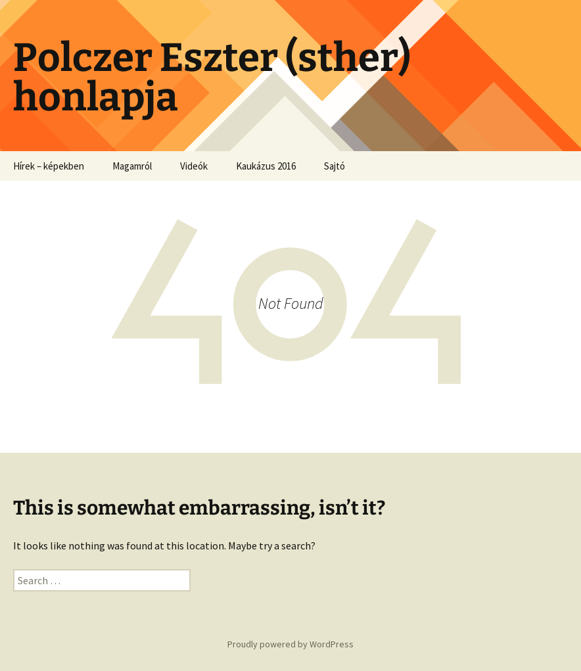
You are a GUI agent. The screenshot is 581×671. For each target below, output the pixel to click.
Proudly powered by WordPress (290, 644)
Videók (194, 166)
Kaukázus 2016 (266, 166)
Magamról (132, 166)
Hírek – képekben (48, 166)
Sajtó (334, 166)
